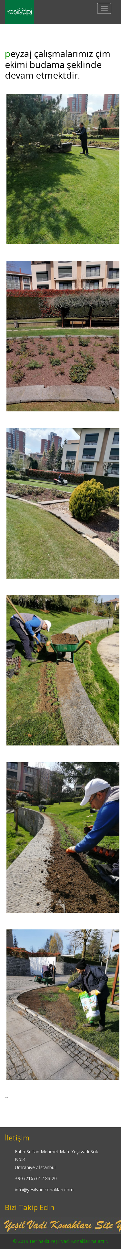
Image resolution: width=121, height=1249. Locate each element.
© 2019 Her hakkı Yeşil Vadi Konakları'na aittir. (60, 1241)
